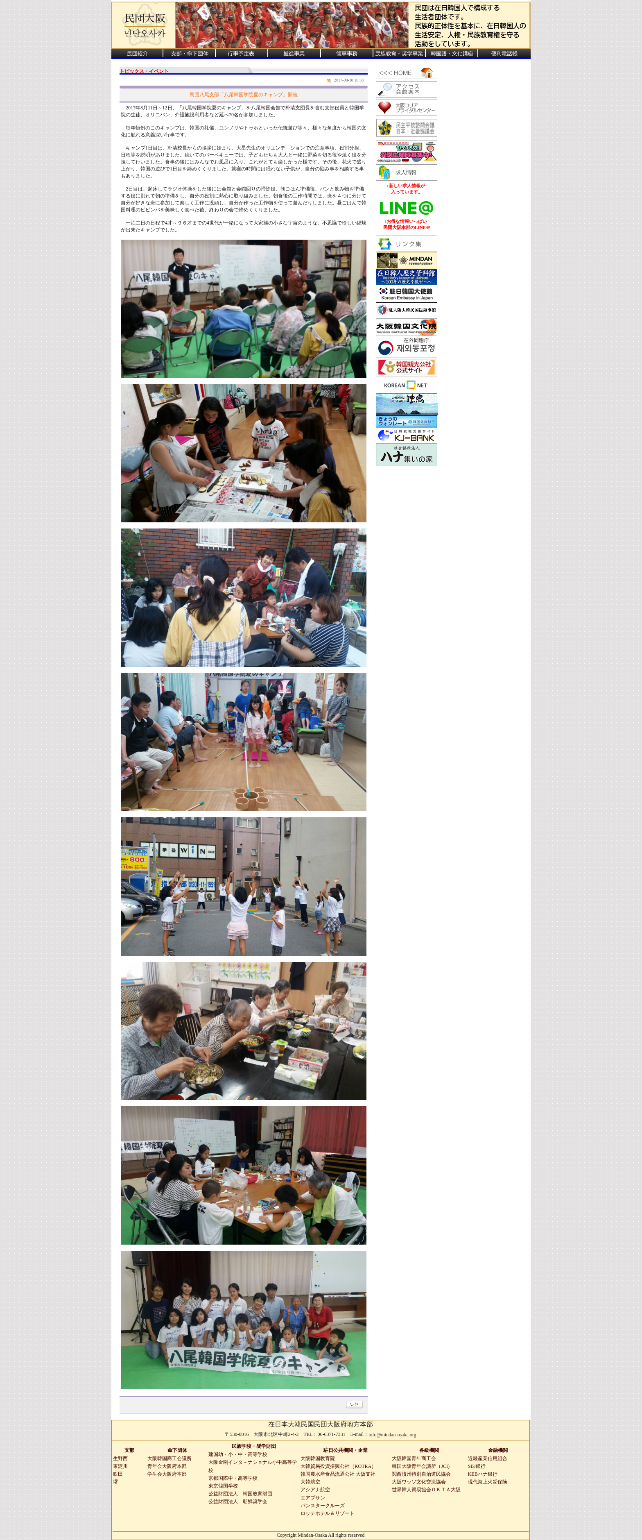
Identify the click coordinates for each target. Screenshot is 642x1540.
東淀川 (120, 1466)
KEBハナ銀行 (482, 1474)
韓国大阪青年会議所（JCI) (421, 1466)
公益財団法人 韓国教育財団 (240, 1494)
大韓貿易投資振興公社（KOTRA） (338, 1466)
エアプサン (313, 1498)
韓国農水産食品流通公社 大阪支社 (338, 1474)
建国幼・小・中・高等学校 (237, 1454)
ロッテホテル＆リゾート (328, 1513)
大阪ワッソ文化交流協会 (419, 1482)
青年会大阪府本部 (167, 1466)
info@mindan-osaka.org (392, 1435)
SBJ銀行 (477, 1466)
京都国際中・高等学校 (233, 1478)
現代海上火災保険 (487, 1482)
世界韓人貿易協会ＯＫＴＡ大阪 (426, 1489)
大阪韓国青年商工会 (414, 1458)
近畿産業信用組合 (487, 1458)
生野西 (120, 1458)
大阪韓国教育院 (318, 1458)
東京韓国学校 (223, 1486)
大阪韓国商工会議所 (169, 1458)
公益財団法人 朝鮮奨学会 (237, 1501)
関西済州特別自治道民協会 (421, 1474)
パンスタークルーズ (323, 1505)
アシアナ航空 (315, 1489)
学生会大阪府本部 (167, 1474)
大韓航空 (310, 1482)
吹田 (118, 1474)
